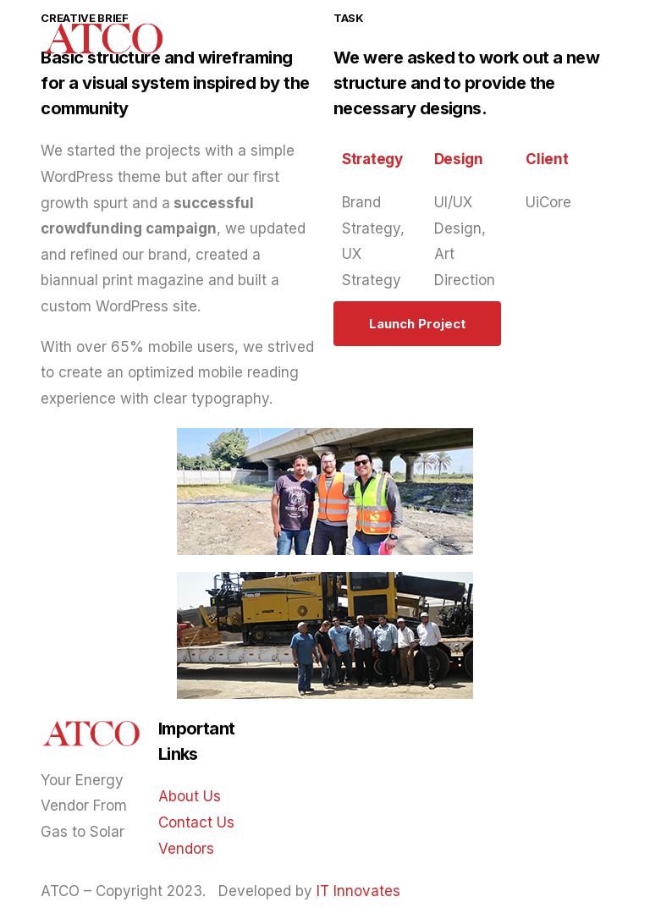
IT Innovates (358, 891)
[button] (417, 323)
